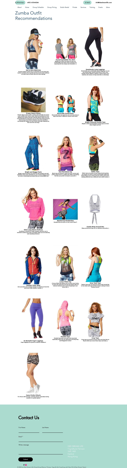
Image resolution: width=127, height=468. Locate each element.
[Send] (87, 3)
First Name (22, 427)
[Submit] (25, 459)
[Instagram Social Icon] (26, 465)
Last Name (45, 427)
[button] (19, 7)
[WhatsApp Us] (20, 3)
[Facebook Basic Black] (24, 465)
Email (20, 436)
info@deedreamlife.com (104, 2)
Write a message (24, 445)
